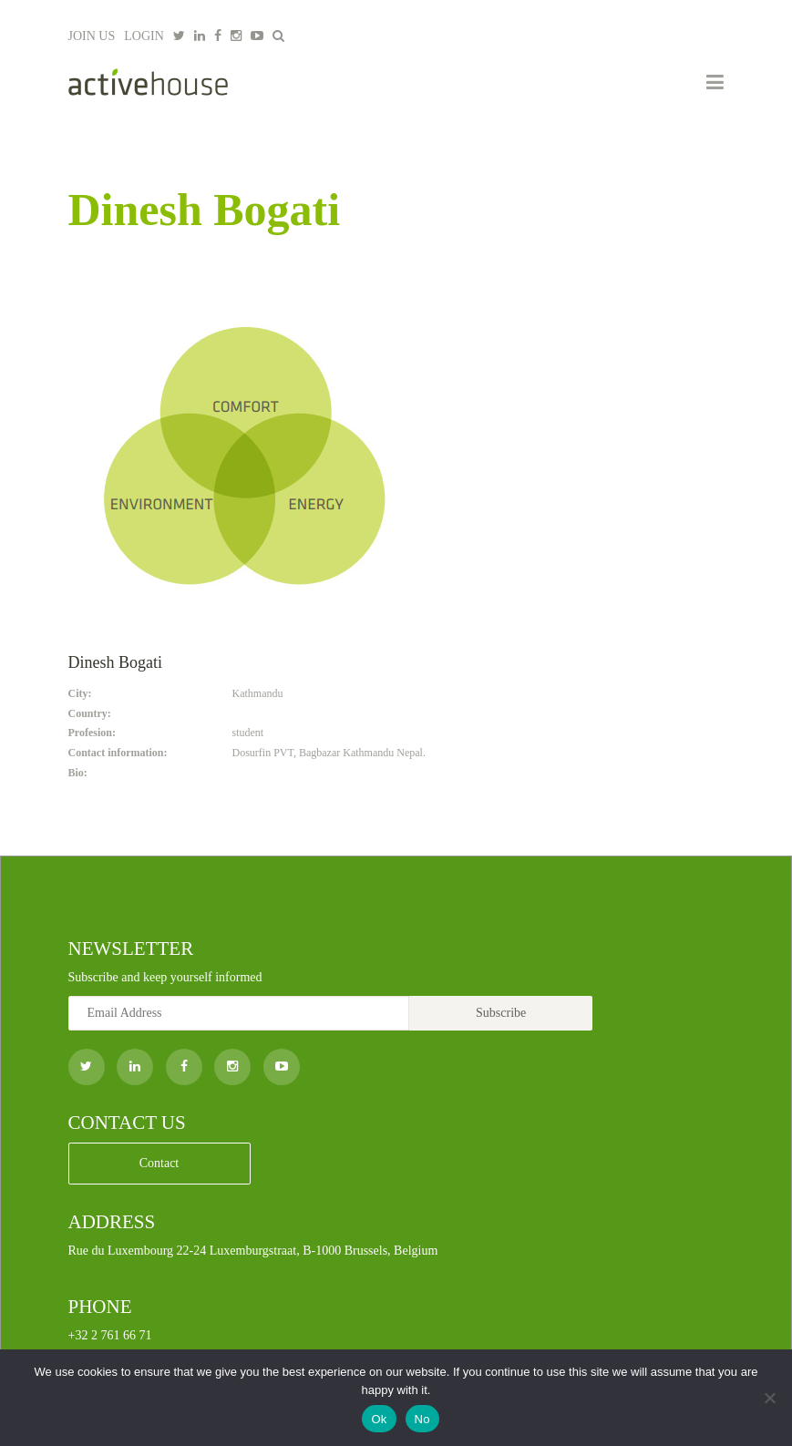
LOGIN (144, 36)
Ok (378, 1419)
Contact (159, 1163)
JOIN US (92, 36)
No (422, 1419)
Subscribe (501, 1013)
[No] (769, 1398)
